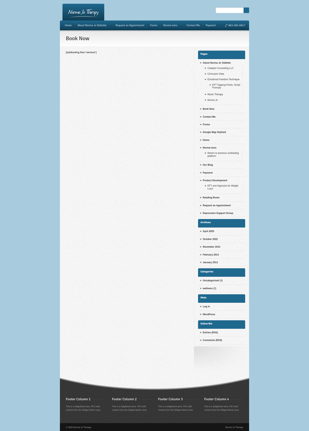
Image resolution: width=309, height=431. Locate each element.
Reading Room (211, 197)
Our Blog (208, 164)
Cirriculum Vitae (216, 73)
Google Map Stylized (214, 132)
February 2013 (211, 254)
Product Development (215, 180)
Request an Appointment (130, 25)
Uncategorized (211, 280)
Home (68, 25)
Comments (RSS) (212, 340)
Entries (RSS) (210, 332)
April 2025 (208, 231)
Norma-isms (170, 25)
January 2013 (210, 262)
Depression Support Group (218, 213)
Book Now (208, 109)
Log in (206, 306)
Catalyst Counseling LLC (221, 68)
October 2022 (210, 239)
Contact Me (193, 25)
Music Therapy (215, 94)
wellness (208, 288)
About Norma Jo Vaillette (93, 25)
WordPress (209, 314)
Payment (211, 25)
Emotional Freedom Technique (224, 79)
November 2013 (211, 246)
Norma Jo (213, 100)
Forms (153, 25)
